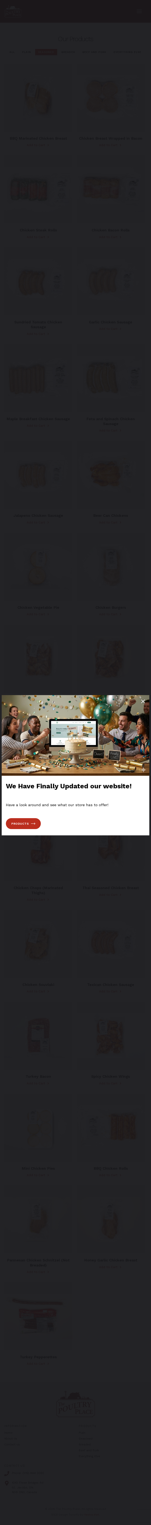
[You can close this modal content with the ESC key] (75, 762)
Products (23, 823)
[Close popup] (143, 701)
